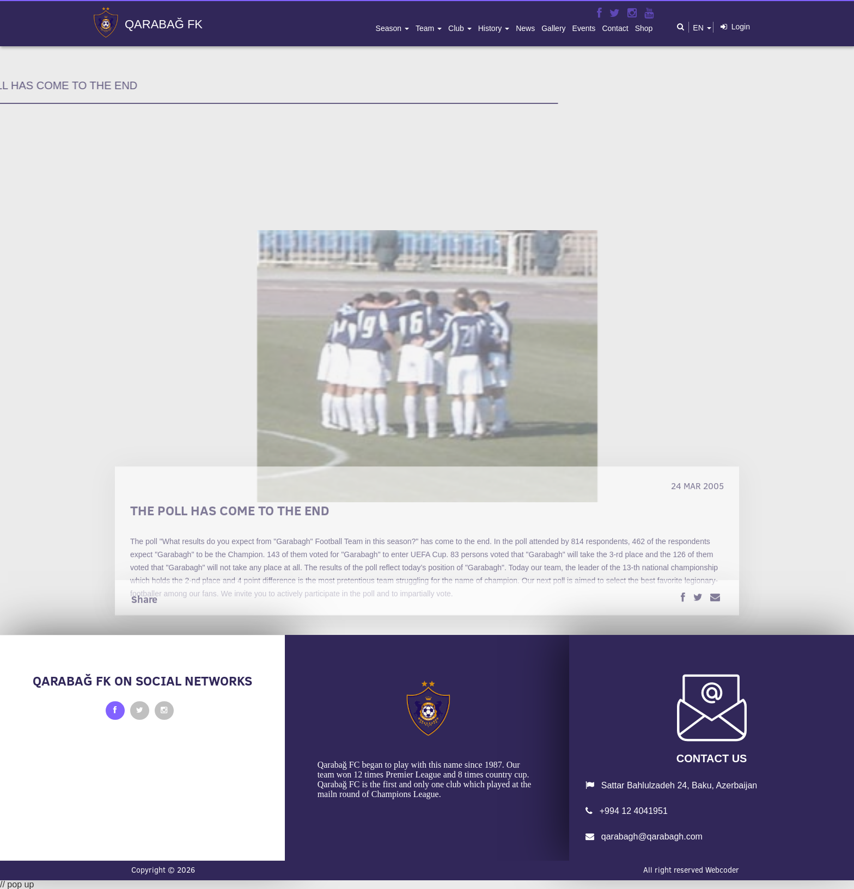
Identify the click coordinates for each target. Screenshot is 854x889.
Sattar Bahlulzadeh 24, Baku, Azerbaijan (671, 785)
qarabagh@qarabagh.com (644, 836)
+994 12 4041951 (626, 811)
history (491, 28)
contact (615, 28)
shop (644, 28)
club (457, 28)
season (390, 28)
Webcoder (722, 870)
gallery (553, 28)
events (584, 28)
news (525, 28)
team (426, 28)
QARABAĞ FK (164, 24)
